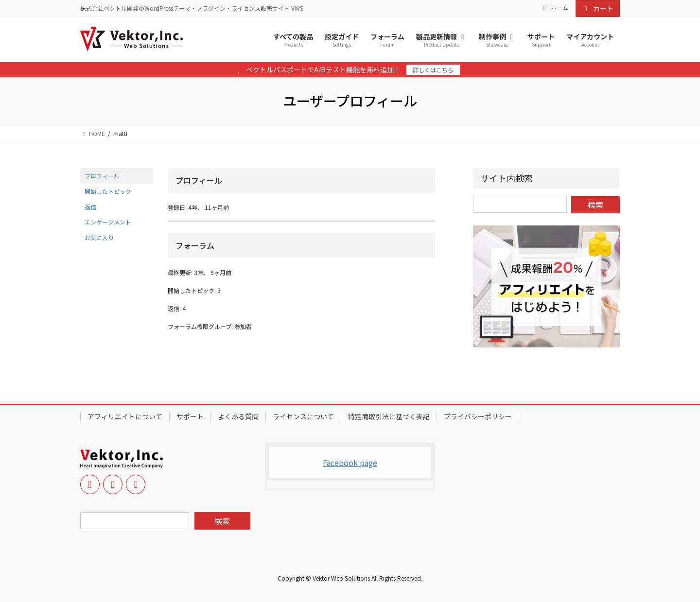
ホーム (554, 8)
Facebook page (350, 462)
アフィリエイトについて (125, 416)
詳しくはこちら (433, 70)
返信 (90, 207)
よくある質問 (238, 416)
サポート (190, 416)
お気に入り (99, 237)
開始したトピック (108, 191)
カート (598, 8)
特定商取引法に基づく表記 (389, 416)
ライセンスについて (303, 416)
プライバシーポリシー (478, 416)
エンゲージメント (108, 222)
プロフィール (102, 176)
